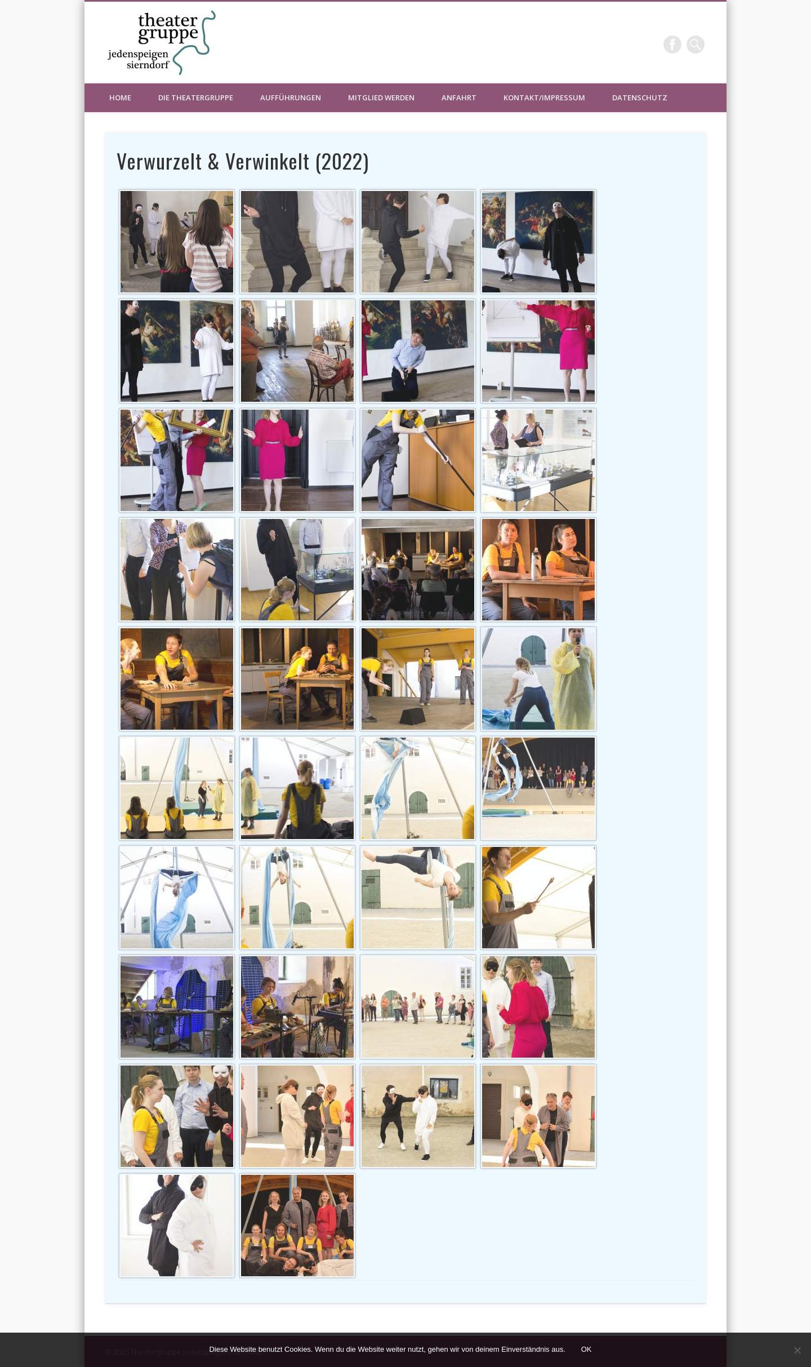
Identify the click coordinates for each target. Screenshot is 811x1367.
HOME (120, 97)
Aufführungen (290, 97)
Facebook (672, 44)
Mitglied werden (381, 97)
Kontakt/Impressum (544, 97)
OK (586, 1349)
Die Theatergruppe (195, 97)
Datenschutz (639, 97)
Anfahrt (459, 97)
